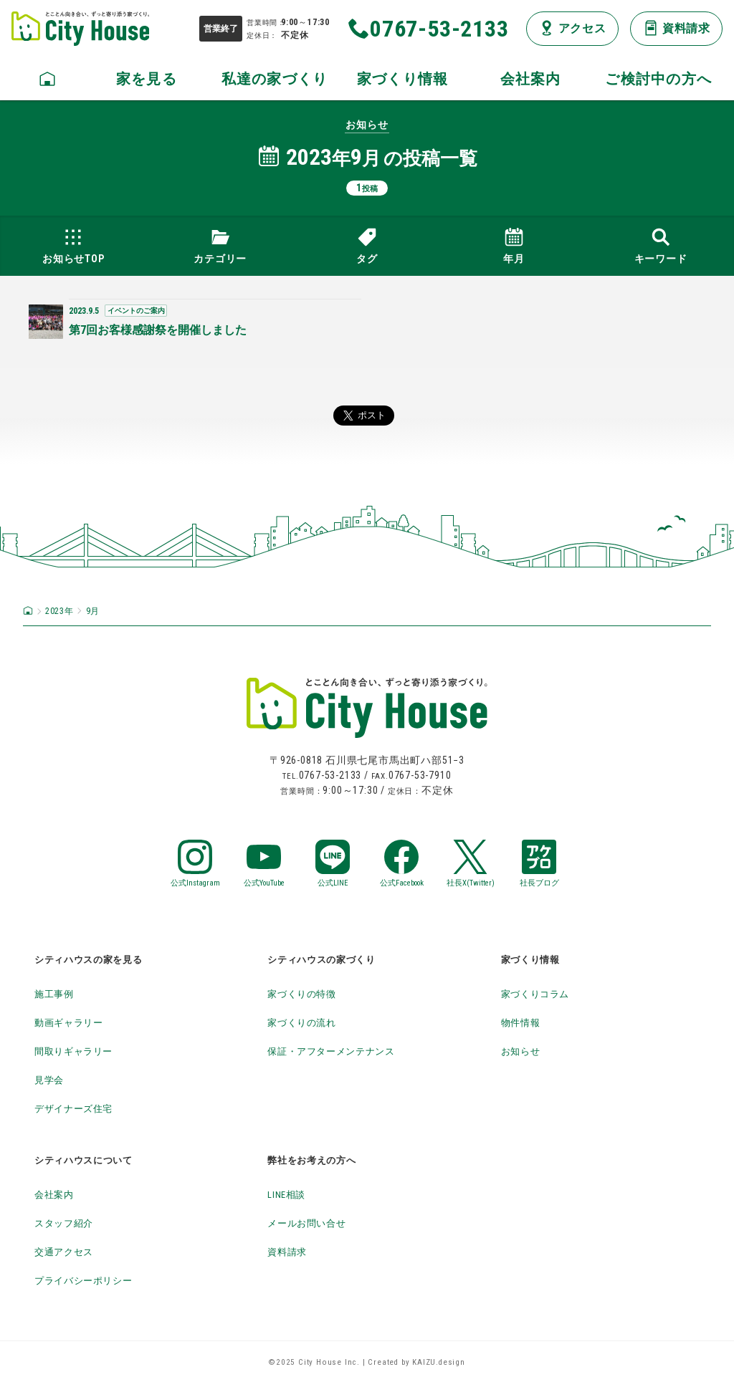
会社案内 (58, 1194)
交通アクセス (70, 1251)
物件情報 (525, 1022)
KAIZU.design (438, 1362)
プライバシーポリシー (94, 1280)
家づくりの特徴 (309, 993)
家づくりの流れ (309, 1022)
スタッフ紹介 (70, 1222)
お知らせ (525, 1050)
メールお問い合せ (315, 1222)
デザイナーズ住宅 (82, 1108)
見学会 (52, 1079)
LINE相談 (291, 1194)
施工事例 (58, 993)
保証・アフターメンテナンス (345, 1050)
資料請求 (291, 1251)
